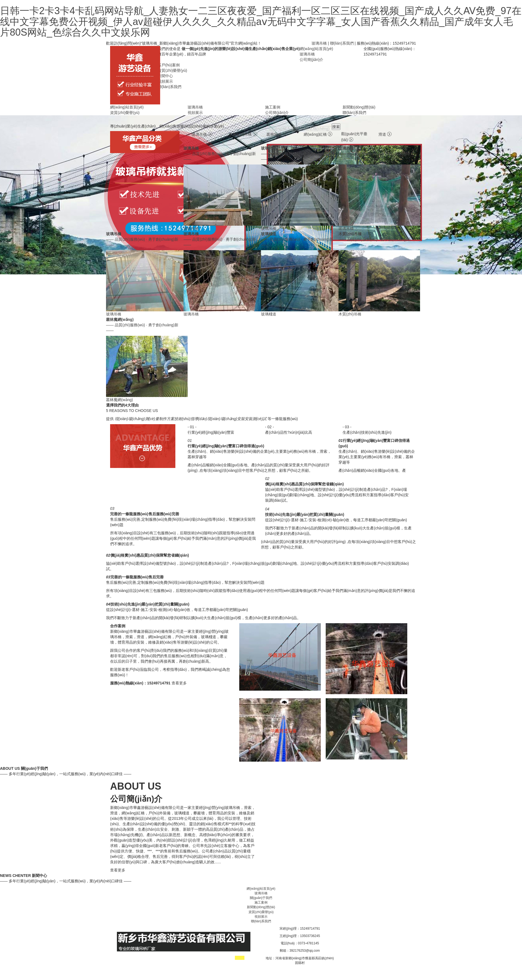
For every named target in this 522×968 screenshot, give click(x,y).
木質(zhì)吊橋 (243, 134)
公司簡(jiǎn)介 (311, 59)
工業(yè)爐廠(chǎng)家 (145, 958)
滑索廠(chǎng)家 (198, 958)
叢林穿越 (276, 134)
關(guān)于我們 (261, 898)
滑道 (384, 134)
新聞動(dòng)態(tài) (359, 107)
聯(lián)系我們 (342, 43)
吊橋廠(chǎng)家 (174, 958)
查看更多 (179, 683)
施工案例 (272, 107)
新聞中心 (165, 76)
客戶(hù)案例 (169, 65)
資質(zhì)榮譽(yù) (172, 70)
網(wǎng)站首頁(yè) (316, 48)
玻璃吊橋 (319, 43)
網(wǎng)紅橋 (318, 134)
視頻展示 (165, 81)
